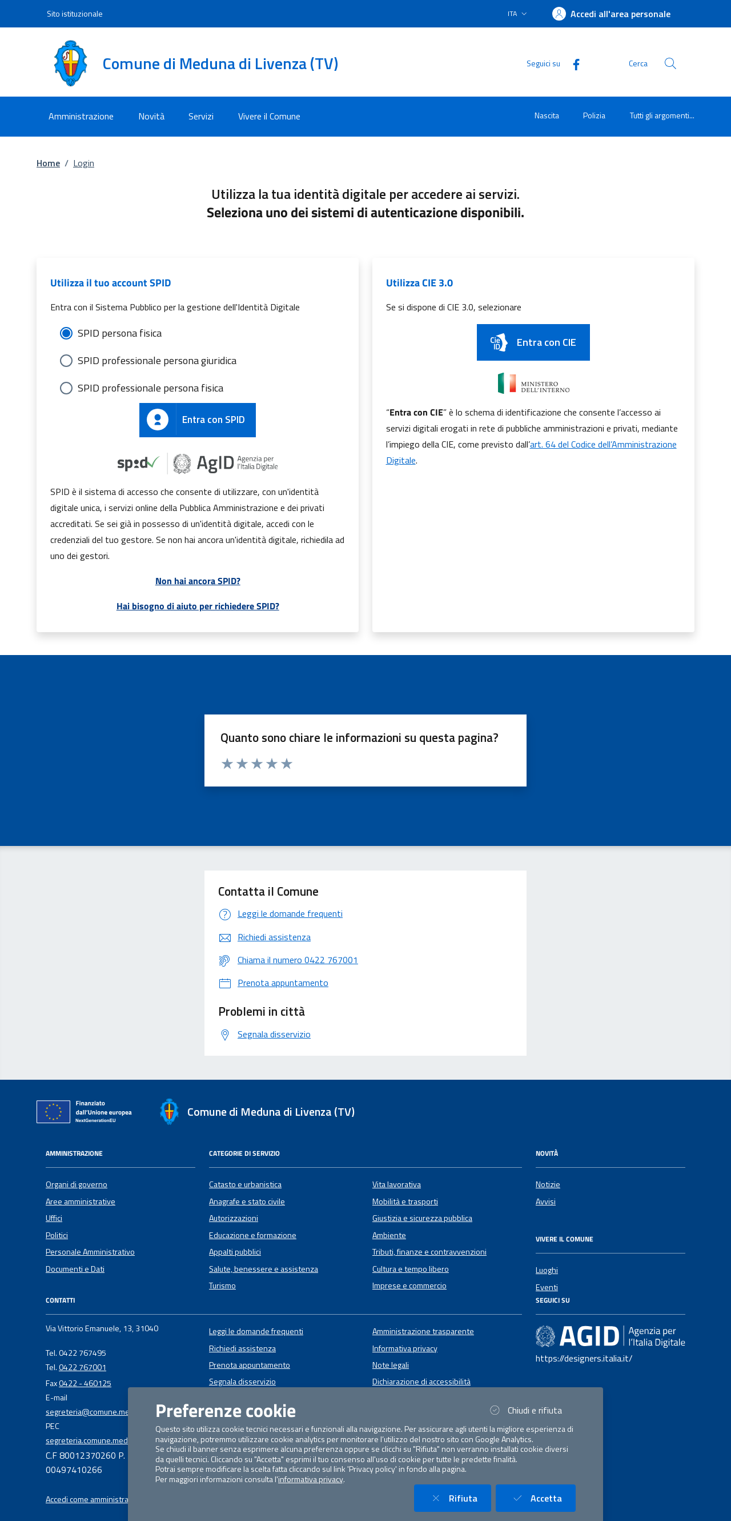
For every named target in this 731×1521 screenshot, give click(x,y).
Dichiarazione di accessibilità (421, 1381)
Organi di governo (76, 1184)
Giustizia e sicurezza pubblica (422, 1218)
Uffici (54, 1218)
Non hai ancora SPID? (197, 581)
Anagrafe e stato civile (247, 1201)
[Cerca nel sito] (670, 63)
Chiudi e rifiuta (531, 1410)
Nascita (547, 115)
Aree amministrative (80, 1201)
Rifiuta (459, 1498)
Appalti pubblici (235, 1251)
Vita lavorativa (396, 1184)
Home (48, 163)
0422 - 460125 (85, 1383)
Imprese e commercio (409, 1285)
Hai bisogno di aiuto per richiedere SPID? (198, 606)
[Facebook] (571, 63)
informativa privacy (310, 1479)
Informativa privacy (404, 1348)
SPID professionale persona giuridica (157, 360)
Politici (57, 1235)
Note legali (390, 1365)
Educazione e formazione (252, 1235)
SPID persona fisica (120, 333)
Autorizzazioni (233, 1218)
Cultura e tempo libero (410, 1269)
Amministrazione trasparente (423, 1331)
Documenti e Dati (75, 1269)
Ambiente (389, 1235)
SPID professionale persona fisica (150, 388)
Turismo (222, 1285)
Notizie (548, 1184)
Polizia (594, 115)
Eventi (547, 1287)
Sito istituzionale (75, 13)
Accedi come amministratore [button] (94, 1499)
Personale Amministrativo (90, 1251)
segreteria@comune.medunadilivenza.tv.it (119, 1412)
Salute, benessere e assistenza (263, 1269)
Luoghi (547, 1270)
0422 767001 (82, 1367)
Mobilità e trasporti (405, 1201)
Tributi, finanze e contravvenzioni (429, 1251)
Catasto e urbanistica (245, 1184)
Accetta (542, 1498)
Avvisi (546, 1201)
